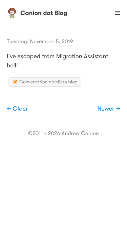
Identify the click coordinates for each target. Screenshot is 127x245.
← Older (17, 108)
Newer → (109, 108)
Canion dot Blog (37, 12)
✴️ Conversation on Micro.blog (45, 82)
